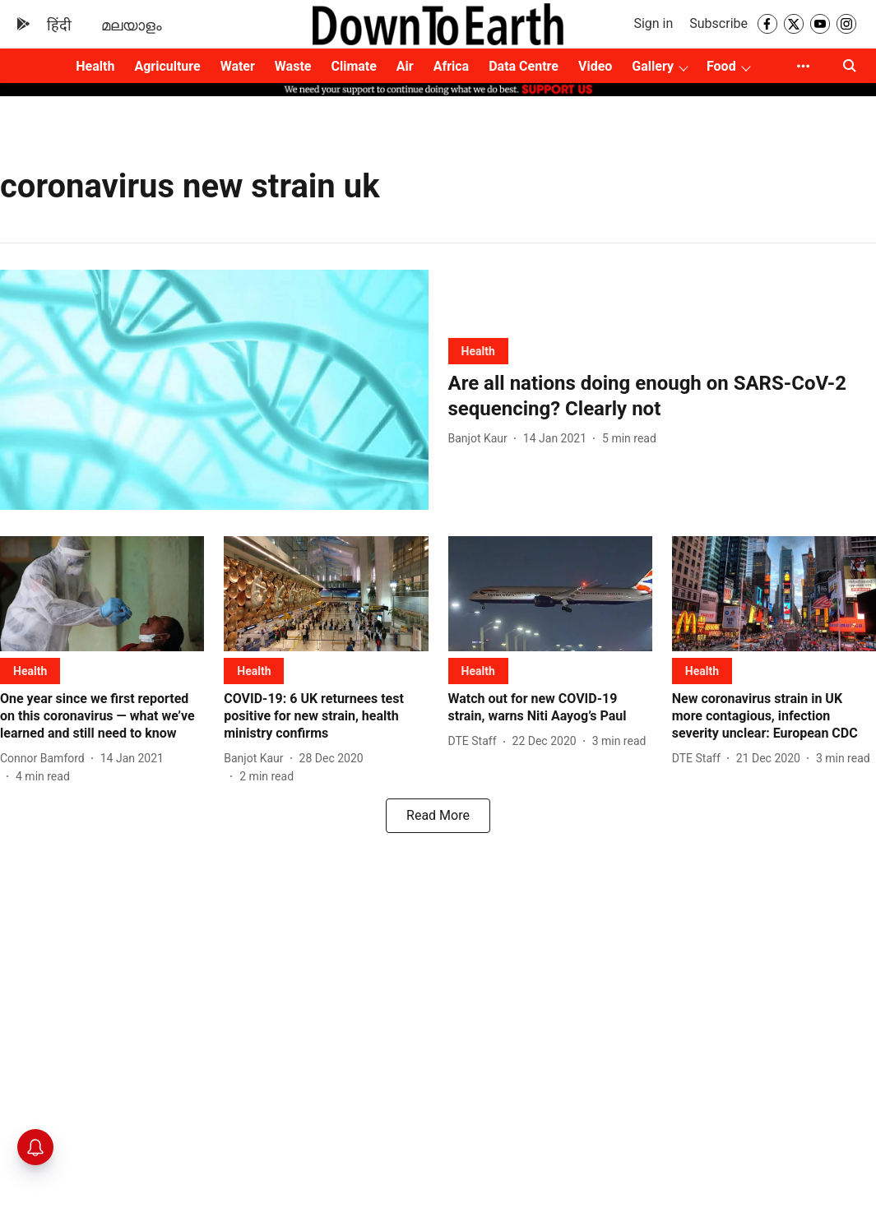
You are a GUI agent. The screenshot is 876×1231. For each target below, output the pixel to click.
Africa (451, 66)
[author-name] (481, 438)
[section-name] (478, 351)
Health (95, 66)
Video (595, 66)
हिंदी (59, 25)
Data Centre (524, 66)
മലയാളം (131, 25)
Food (721, 66)
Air (405, 66)
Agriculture (167, 66)
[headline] (662, 396)
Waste (293, 66)
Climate (353, 66)
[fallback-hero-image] (214, 390)
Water (237, 66)
